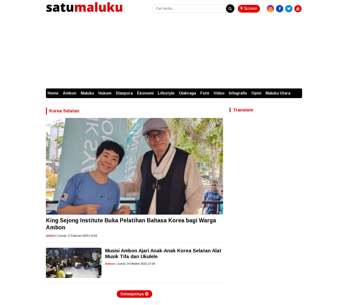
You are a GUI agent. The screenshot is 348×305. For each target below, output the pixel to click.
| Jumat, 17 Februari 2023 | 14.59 (77, 235)
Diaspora (124, 93)
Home (53, 93)
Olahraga (187, 93)
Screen (248, 8)
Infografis (238, 93)
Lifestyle (166, 93)
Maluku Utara (278, 93)
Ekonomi (145, 93)
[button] (297, 90)
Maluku (87, 93)
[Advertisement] (174, 52)
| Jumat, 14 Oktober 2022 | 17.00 (135, 263)
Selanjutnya (134, 294)
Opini (256, 93)
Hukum (104, 93)
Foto (204, 93)
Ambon (69, 93)
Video (219, 93)
